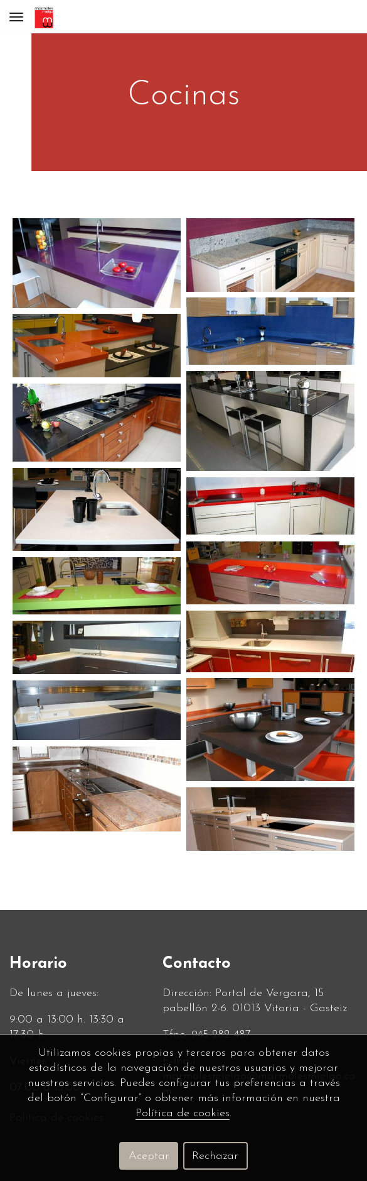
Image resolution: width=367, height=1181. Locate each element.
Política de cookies (183, 1113)
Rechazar (215, 1156)
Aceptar (149, 1156)
